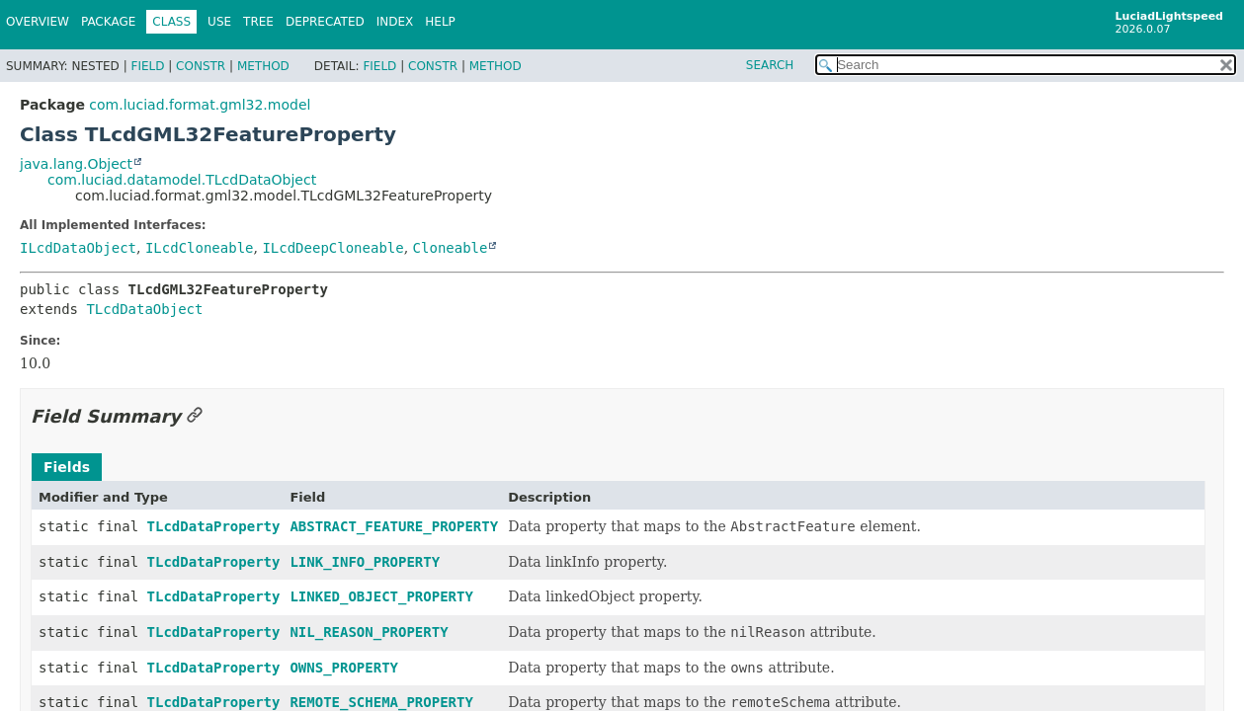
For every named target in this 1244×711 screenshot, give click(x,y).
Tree (258, 22)
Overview (37, 22)
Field (147, 66)
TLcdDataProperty (214, 526)
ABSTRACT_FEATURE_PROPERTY (394, 526)
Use (219, 22)
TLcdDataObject (144, 309)
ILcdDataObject (78, 248)
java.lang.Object (76, 164)
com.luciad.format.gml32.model (199, 105)
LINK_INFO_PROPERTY (365, 562)
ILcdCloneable (199, 248)
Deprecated (325, 22)
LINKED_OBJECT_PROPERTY (381, 596)
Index (395, 22)
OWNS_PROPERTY (344, 667)
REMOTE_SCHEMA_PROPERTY (381, 702)
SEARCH (770, 65)
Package (108, 22)
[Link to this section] (195, 416)
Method (263, 66)
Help (440, 22)
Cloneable (450, 248)
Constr (200, 66)
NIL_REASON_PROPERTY (369, 632)
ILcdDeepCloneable (332, 248)
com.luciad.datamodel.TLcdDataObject (181, 180)
